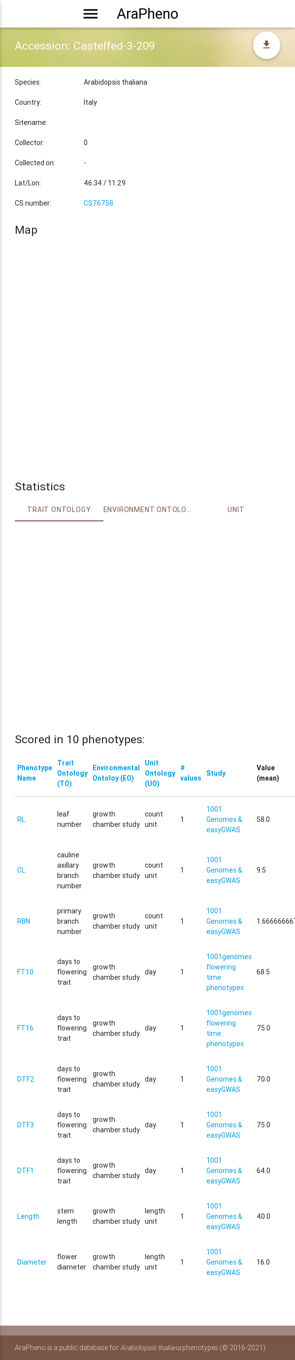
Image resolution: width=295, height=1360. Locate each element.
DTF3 (25, 1124)
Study (216, 773)
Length (28, 1216)
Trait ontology (59, 509)
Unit (236, 509)
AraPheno (147, 14)
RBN (23, 921)
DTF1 (25, 1170)
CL (21, 870)
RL (21, 819)
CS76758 (98, 203)
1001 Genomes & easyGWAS (224, 819)
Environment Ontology (147, 509)
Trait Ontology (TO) (72, 773)
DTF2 (25, 1079)
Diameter (32, 1262)
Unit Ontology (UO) (160, 773)
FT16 (25, 1028)
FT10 (25, 971)
